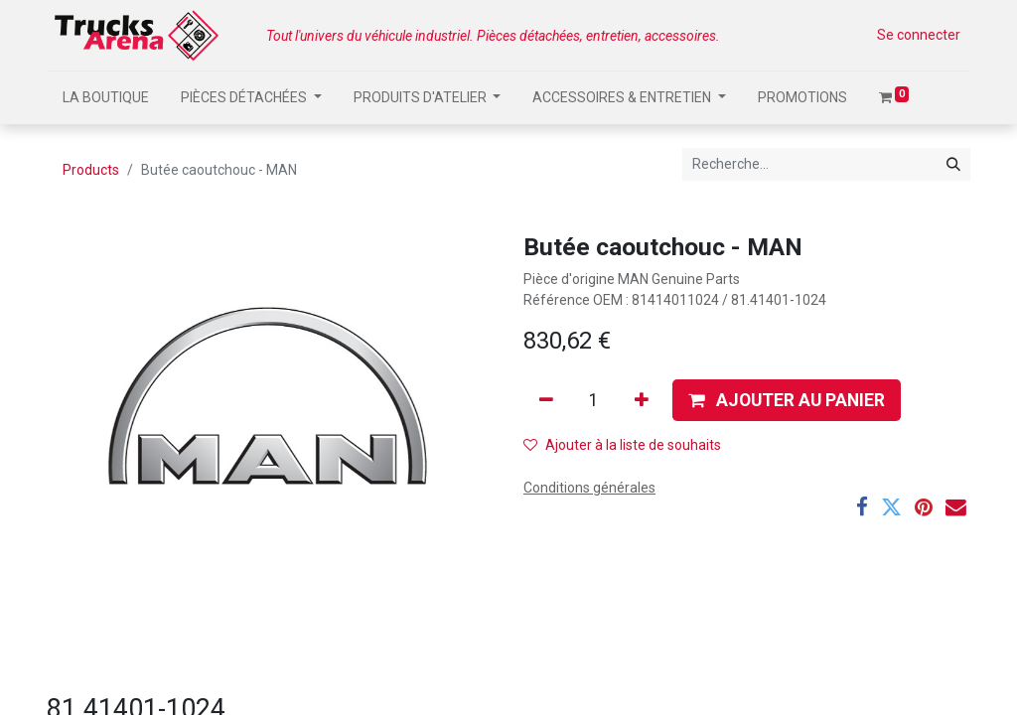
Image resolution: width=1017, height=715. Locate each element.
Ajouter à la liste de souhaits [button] (622, 445)
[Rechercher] (953, 164)
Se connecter (918, 35)
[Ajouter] (641, 400)
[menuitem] (106, 97)
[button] (786, 400)
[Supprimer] (546, 400)
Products (91, 170)
